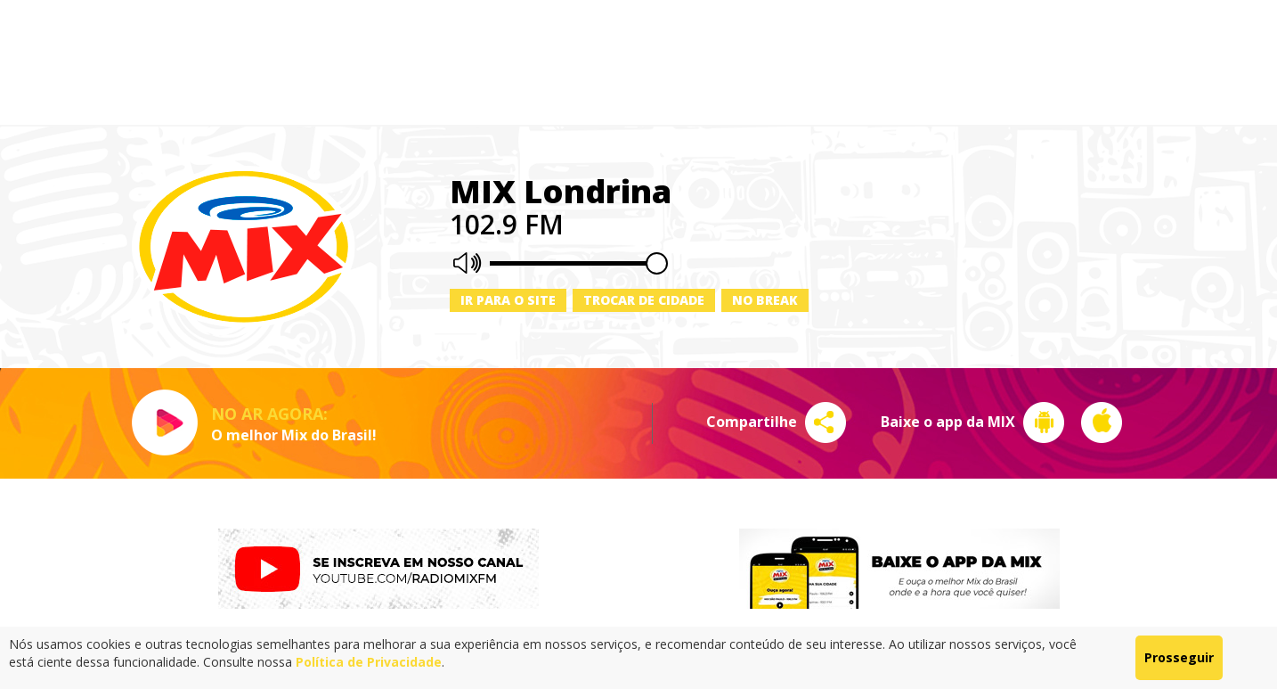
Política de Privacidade (369, 661)
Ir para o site (508, 299)
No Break (765, 299)
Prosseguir (1179, 657)
